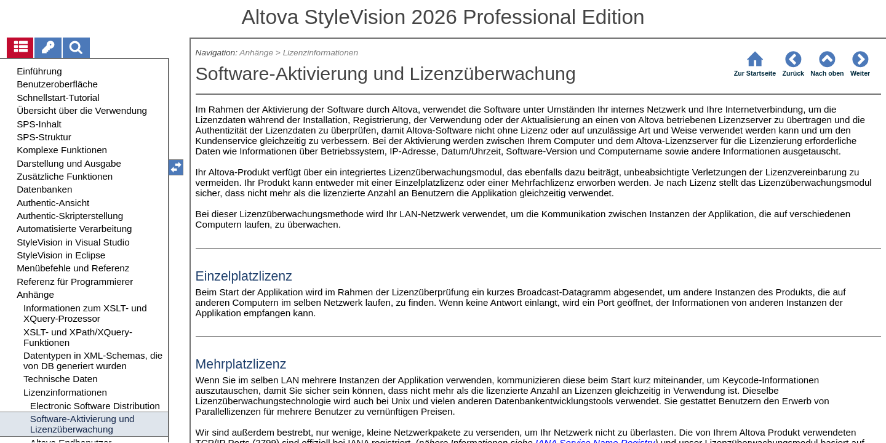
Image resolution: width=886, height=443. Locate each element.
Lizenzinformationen (320, 52)
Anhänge (256, 52)
